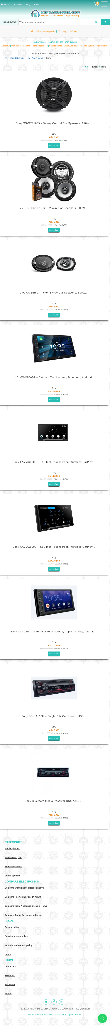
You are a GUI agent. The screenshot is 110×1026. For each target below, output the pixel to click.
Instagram (10, 984)
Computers (16, 46)
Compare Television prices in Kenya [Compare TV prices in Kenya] (23, 897)
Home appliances (13, 866)
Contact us (10, 966)
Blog (28, 4)
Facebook (10, 975)
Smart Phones (56, 46)
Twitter (8, 993)
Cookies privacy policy (16, 936)
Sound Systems (88, 46)
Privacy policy (12, 927)
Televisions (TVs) (13, 857)
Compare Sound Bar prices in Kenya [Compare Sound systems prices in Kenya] (23, 915)
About (36, 4)
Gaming (27, 46)
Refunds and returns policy (18, 945)
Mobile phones (12, 848)
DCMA (8, 954)
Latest (17, 4)
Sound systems (12, 875)
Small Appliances (72, 46)
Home (5, 4)
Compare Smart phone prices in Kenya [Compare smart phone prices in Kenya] (24, 888)
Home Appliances (40, 46)
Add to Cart (54, 145)
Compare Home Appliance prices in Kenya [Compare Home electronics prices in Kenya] (26, 906)
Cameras (6, 46)
